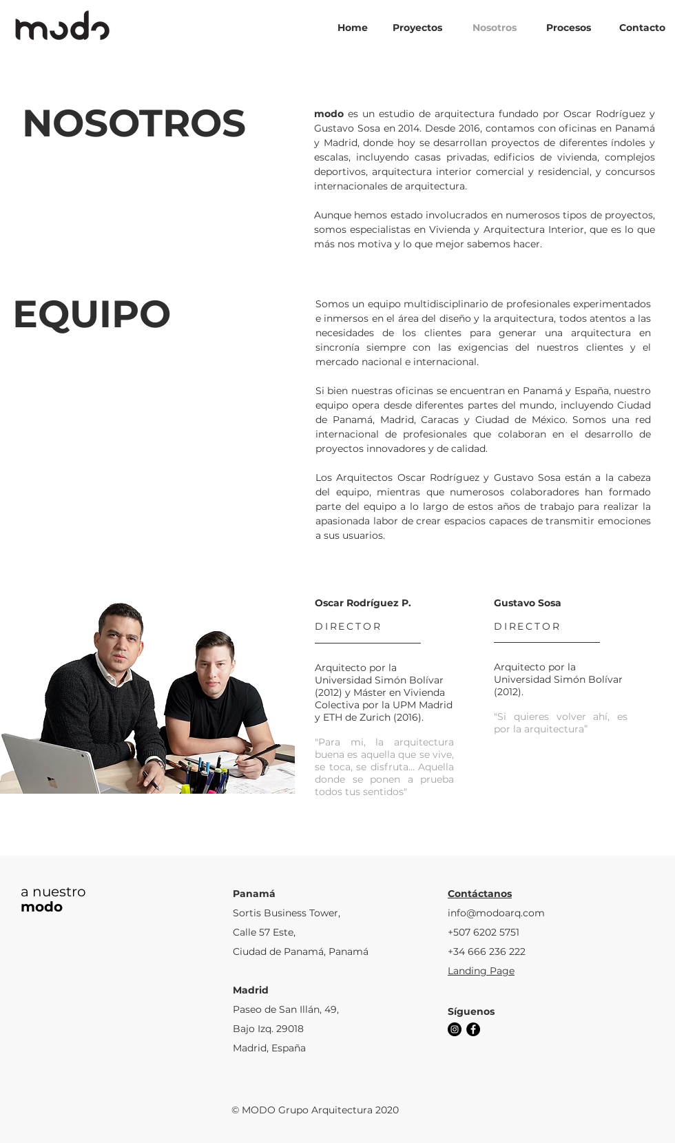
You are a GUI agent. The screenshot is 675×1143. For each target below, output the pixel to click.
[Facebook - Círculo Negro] (473, 1029)
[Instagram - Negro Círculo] (454, 1029)
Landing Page (481, 971)
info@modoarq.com (496, 913)
